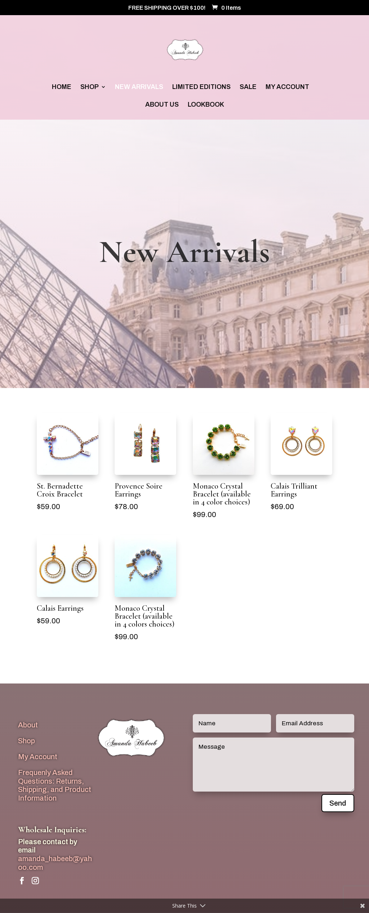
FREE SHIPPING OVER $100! (166, 8)
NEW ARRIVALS (139, 87)
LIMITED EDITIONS (201, 87)
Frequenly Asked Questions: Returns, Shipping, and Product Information (54, 785)
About (28, 725)
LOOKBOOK (206, 105)
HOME (61, 87)
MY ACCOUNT (287, 87)
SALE (248, 87)
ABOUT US (162, 105)
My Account (37, 757)
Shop (26, 741)
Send (337, 803)
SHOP (89, 87)
